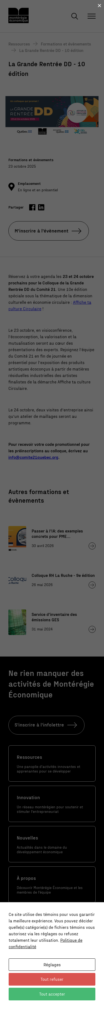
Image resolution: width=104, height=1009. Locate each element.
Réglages (52, 964)
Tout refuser (52, 979)
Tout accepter (52, 993)
